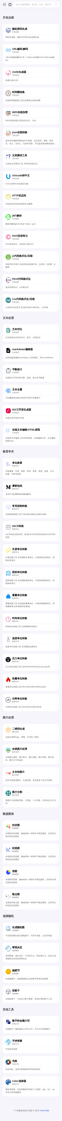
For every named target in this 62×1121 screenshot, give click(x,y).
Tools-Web (44, 1110)
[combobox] (35, 4)
